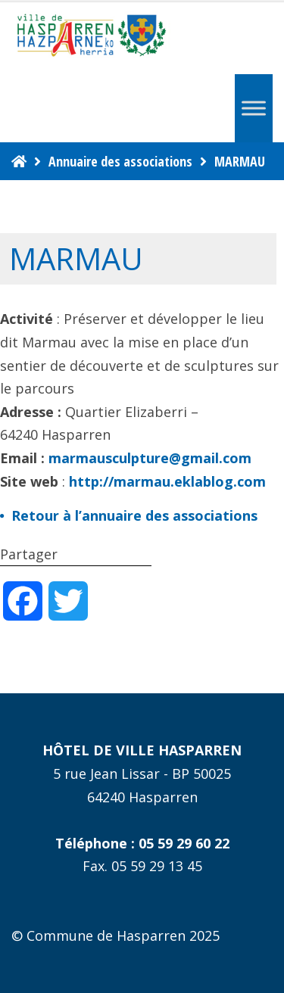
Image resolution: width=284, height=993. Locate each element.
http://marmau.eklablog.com (167, 481)
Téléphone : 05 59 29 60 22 (142, 843)
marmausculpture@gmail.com (149, 458)
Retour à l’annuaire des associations (134, 515)
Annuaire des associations (120, 161)
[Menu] (254, 108)
